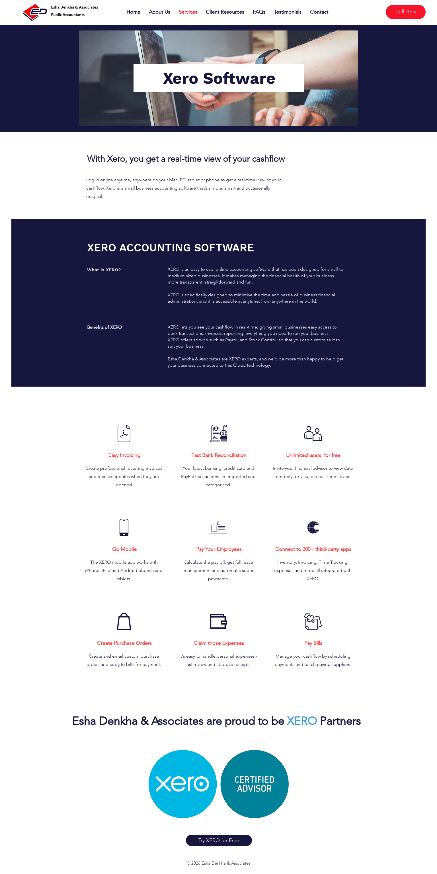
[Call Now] (406, 12)
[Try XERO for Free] (219, 840)
